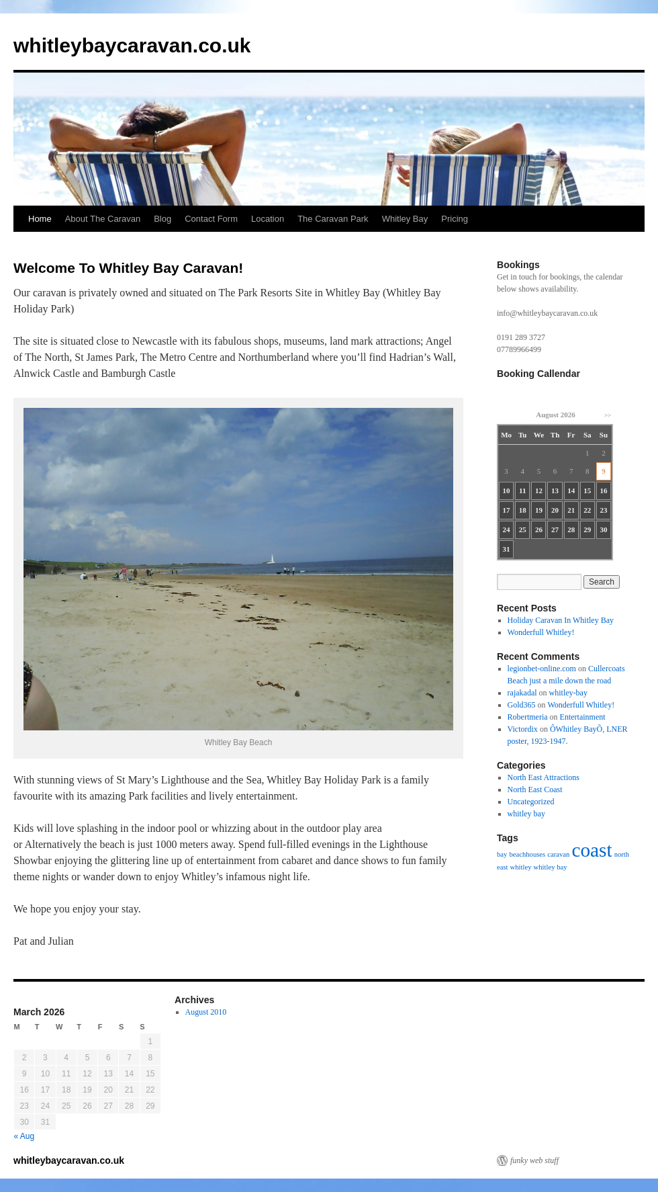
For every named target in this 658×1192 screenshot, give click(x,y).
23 (603, 510)
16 (603, 490)
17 (506, 510)
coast (591, 850)
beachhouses (527, 854)
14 (571, 490)
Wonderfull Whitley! (541, 632)
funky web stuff (534, 1160)
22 (587, 510)
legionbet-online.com (542, 668)
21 (571, 510)
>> (607, 415)
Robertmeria (528, 717)
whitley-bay (568, 692)
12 (539, 490)
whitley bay (526, 813)
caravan (558, 854)
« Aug (24, 1136)
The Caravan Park (333, 219)
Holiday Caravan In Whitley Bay (561, 620)
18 (522, 510)
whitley (521, 867)
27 (555, 529)
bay (502, 854)
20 (555, 510)
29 (587, 529)
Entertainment (583, 717)
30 (603, 529)
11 (522, 490)
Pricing (454, 219)
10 (506, 490)
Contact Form (211, 219)
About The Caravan (103, 219)
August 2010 (206, 1012)
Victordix (523, 729)
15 (587, 490)
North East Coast (535, 789)
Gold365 (522, 705)
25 (522, 529)
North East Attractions (543, 777)
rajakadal (522, 692)
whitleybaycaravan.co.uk (132, 45)
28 (571, 529)
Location (267, 219)
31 (506, 549)
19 (539, 510)
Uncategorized (531, 801)
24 (506, 529)
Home (40, 219)
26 (539, 529)
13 (555, 490)
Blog (162, 219)
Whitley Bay (405, 219)
